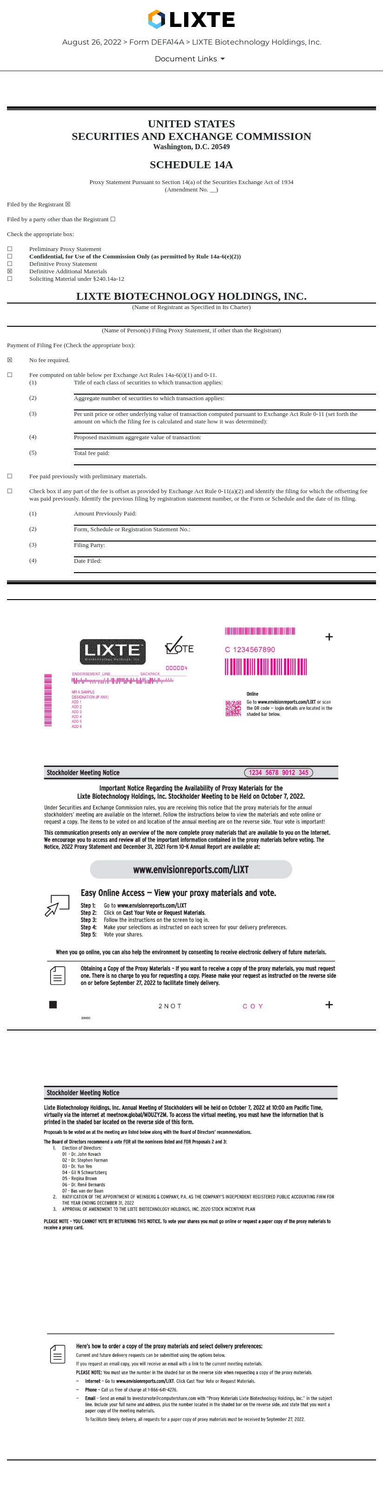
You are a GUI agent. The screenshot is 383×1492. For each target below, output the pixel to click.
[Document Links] (191, 58)
